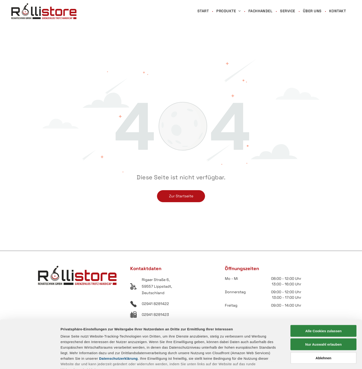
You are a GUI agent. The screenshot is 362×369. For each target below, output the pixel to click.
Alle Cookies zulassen (323, 301)
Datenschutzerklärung (118, 329)
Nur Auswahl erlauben (323, 315)
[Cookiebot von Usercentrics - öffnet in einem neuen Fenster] (30, 360)
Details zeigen (245, 360)
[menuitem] (203, 11)
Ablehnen (323, 328)
